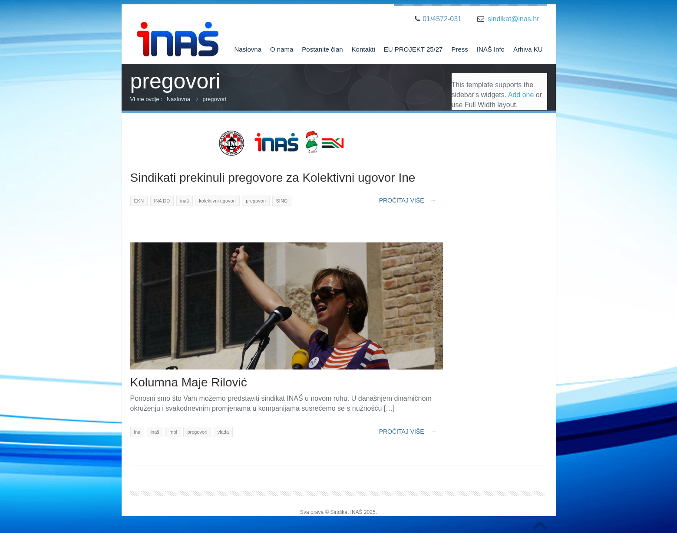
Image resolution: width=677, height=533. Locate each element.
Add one (521, 94)
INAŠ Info (491, 49)
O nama (281, 49)
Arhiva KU (528, 49)
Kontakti (363, 49)
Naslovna (247, 49)
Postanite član (322, 49)
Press (459, 49)
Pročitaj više (407, 200)
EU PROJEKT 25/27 (413, 49)
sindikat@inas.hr (513, 19)
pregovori (214, 99)
